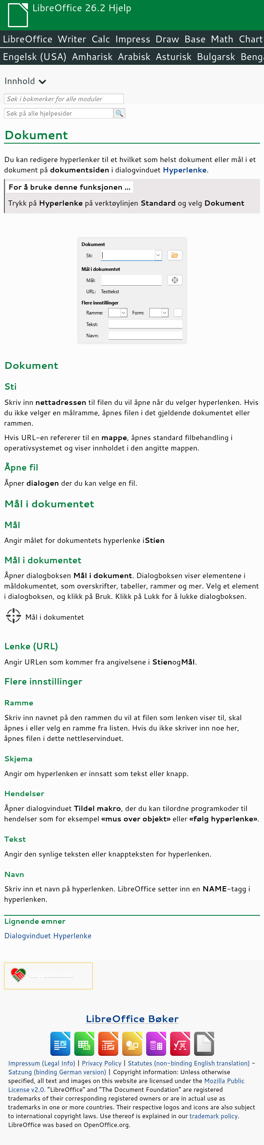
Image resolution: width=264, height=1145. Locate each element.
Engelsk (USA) (34, 56)
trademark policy (214, 1115)
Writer (71, 39)
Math (222, 39)
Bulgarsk (216, 56)
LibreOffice (27, 39)
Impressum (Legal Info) (41, 1063)
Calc (100, 39)
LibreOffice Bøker (132, 1018)
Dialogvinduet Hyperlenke (47, 935)
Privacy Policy (101, 1063)
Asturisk (173, 56)
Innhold (19, 80)
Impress (133, 39)
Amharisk (92, 56)
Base (195, 39)
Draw (167, 39)
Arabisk (134, 56)
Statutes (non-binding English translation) (188, 1063)
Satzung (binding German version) (57, 1071)
